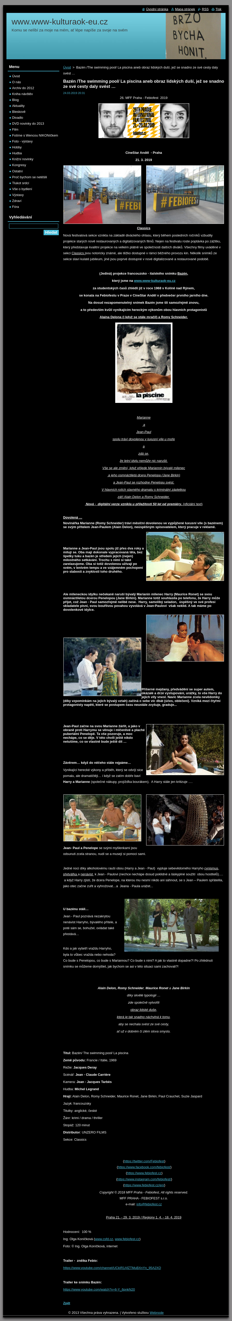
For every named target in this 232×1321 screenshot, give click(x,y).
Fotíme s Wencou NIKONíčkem (35, 135)
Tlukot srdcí (20, 183)
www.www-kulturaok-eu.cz (155, 281)
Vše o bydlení (22, 189)
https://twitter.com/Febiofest (144, 1161)
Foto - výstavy (22, 141)
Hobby (17, 147)
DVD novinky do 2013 (28, 123)
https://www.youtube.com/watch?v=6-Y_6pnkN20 (99, 1289)
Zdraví (16, 201)
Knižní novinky (23, 159)
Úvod (67, 67)
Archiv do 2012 (23, 88)
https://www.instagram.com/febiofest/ (144, 1179)
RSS (205, 9)
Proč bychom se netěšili (29, 177)
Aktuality (18, 106)
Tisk (218, 9)
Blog (15, 100)
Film (15, 129)
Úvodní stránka (157, 9)
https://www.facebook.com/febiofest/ (144, 1167)
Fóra (15, 207)
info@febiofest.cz (149, 1204)
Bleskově (19, 112)
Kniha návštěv (22, 94)
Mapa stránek (185, 9)
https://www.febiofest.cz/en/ (144, 1185)
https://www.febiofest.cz (144, 1173)
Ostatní (17, 171)
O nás (16, 82)
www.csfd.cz (104, 1239)
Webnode (157, 1313)
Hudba (17, 153)
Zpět (66, 1303)
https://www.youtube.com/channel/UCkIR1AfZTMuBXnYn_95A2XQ (112, 1268)
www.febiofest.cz (127, 1239)
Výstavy (18, 195)
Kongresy (19, 165)
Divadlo (17, 118)
